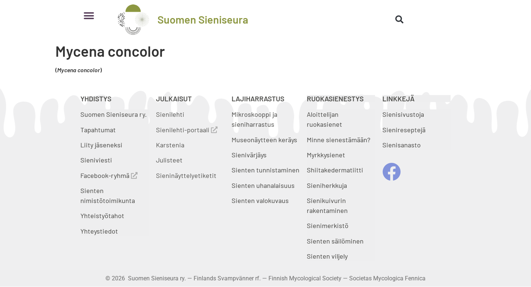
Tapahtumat (98, 130)
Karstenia (170, 145)
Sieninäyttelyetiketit (186, 175)
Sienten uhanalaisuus (263, 185)
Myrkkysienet (326, 155)
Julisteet (169, 160)
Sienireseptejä (404, 130)
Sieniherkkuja (327, 185)
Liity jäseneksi (101, 145)
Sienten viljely (327, 256)
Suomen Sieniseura (202, 19)
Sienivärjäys (249, 155)
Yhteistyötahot (102, 215)
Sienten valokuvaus (260, 200)
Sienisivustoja (403, 114)
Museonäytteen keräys (264, 140)
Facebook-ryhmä (109, 175)
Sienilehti (170, 114)
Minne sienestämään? (338, 140)
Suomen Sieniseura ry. (113, 114)
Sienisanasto (401, 145)
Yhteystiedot (99, 231)
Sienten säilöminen (335, 241)
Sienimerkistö (327, 225)
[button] (88, 15)
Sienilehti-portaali (187, 130)
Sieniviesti (97, 160)
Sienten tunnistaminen (265, 170)
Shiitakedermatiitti (335, 170)
